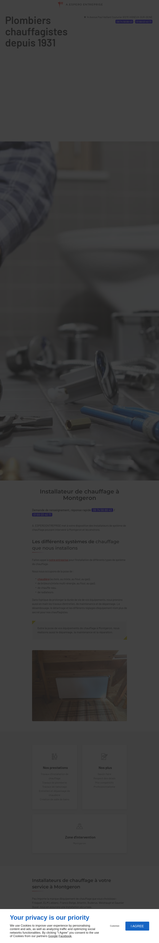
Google (53, 936)
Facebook (65, 936)
